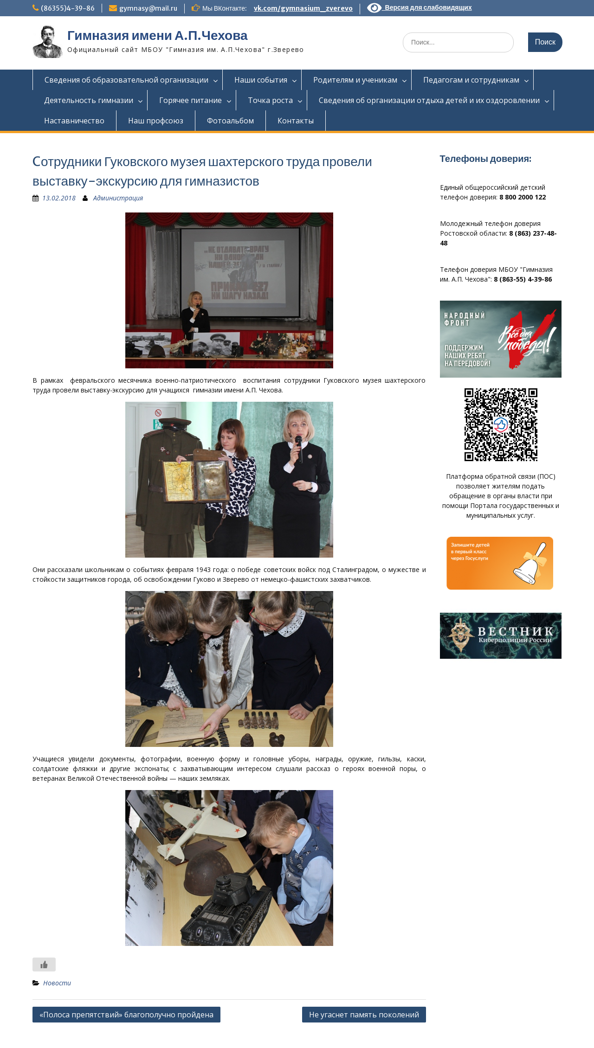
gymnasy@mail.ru (148, 8)
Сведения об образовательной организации (126, 80)
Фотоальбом (230, 121)
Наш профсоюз (155, 121)
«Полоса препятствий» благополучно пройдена (126, 1014)
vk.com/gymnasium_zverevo (303, 8)
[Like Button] (44, 964)
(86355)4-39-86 (68, 8)
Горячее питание (190, 100)
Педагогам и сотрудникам (471, 80)
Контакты (296, 121)
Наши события (260, 80)
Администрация (118, 197)
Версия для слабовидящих (419, 7)
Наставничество (74, 121)
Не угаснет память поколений (364, 1014)
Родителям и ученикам (355, 80)
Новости (57, 982)
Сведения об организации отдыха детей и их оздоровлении (429, 100)
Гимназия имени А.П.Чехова (157, 35)
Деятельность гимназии (88, 100)
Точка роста (270, 100)
